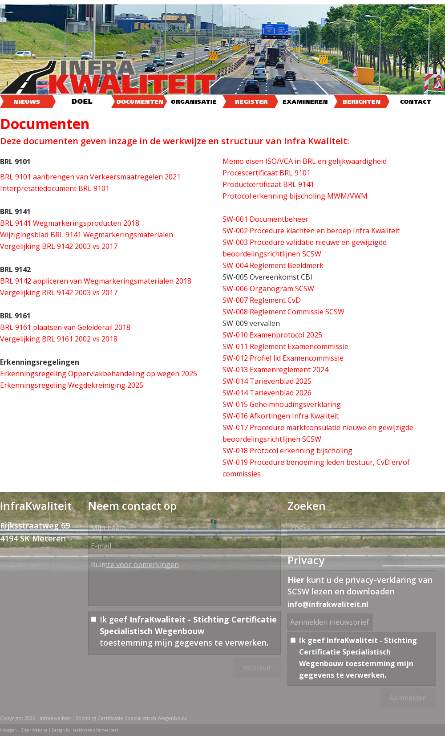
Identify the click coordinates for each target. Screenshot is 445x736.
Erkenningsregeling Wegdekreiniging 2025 (71, 385)
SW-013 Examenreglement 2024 (275, 369)
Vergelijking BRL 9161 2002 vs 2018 (58, 339)
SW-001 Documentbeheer (265, 219)
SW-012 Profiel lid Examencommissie (283, 358)
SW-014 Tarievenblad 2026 (267, 393)
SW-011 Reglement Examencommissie (285, 346)
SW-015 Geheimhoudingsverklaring (281, 404)
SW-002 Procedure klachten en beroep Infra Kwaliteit (311, 231)
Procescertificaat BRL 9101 (266, 173)
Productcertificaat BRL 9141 (268, 184)
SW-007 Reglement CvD (261, 300)
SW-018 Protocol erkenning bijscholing (287, 450)
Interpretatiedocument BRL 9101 (54, 188)
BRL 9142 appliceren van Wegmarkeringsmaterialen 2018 (95, 281)
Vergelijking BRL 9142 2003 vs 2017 (58, 246)
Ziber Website (34, 730)
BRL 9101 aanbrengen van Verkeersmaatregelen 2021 (90, 177)
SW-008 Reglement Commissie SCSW (283, 312)
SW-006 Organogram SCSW (268, 288)
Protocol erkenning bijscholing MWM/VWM (295, 196)
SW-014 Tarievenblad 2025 (267, 381)
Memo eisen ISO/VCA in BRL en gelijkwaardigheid (304, 161)
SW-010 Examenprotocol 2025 (272, 335)
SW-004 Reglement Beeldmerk (273, 265)
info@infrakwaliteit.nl (327, 604)
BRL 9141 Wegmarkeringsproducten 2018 (69, 223)
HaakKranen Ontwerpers (95, 730)
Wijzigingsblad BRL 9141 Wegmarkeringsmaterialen (86, 235)
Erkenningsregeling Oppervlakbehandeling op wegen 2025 (98, 373)
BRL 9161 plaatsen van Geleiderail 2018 (65, 327)
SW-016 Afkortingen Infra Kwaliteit (280, 416)
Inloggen (8, 730)
